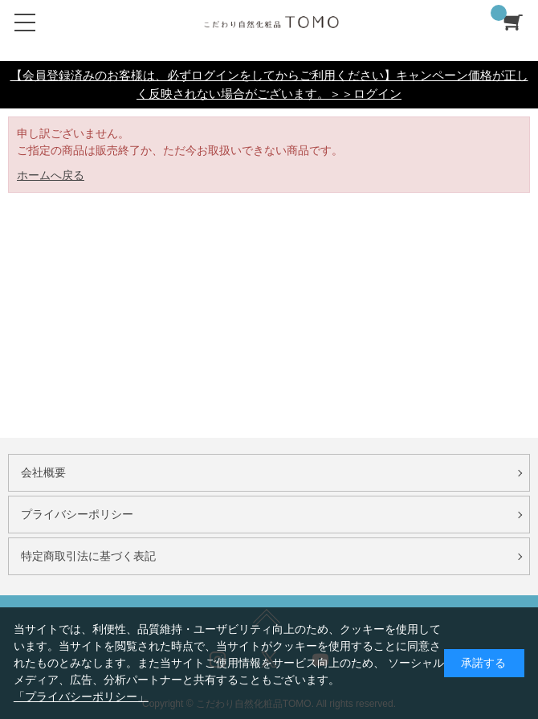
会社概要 (43, 472)
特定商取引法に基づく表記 (88, 555)
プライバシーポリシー (77, 514)
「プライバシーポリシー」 (81, 696)
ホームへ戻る (50, 175)
